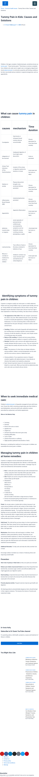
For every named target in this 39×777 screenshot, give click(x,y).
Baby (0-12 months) (30, 709)
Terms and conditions (9, 763)
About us (6, 757)
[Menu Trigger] (34, 3)
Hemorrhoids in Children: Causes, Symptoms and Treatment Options (31, 687)
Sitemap (6, 765)
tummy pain (4, 66)
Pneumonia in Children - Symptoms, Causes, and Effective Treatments (32, 675)
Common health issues (11, 8)
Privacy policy (7, 761)
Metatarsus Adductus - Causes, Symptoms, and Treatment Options (32, 661)
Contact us (6, 759)
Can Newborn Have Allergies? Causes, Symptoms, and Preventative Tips (31, 714)
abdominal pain (8, 70)
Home (2, 8)
